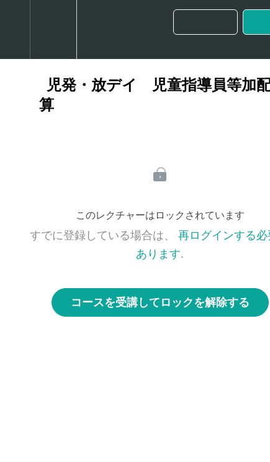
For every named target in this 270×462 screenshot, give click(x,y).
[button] (15, 29)
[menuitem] (53, 29)
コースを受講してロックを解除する (160, 302)
